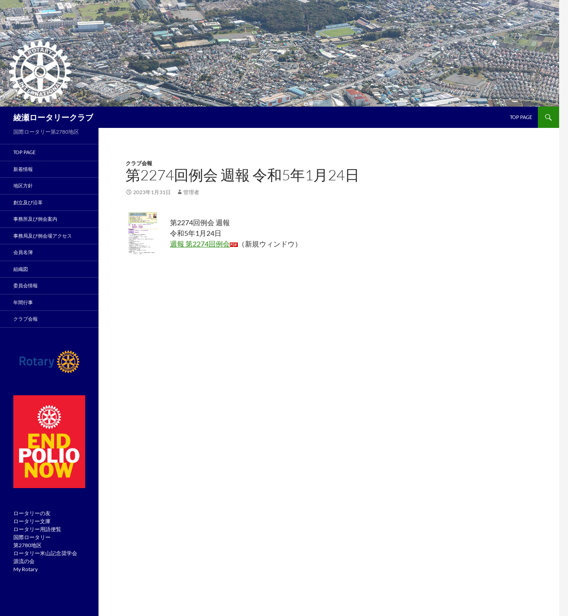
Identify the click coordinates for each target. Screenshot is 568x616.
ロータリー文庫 (32, 521)
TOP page (521, 117)
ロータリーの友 (32, 513)
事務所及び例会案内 (35, 219)
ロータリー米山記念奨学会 (45, 553)
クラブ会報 (139, 163)
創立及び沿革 (28, 202)
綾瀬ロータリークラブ (53, 117)
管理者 (191, 192)
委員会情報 (25, 285)
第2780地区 (27, 545)
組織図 (20, 269)
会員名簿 (23, 252)
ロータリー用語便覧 (37, 529)
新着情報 (23, 169)
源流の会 (24, 561)
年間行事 (23, 302)
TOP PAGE (24, 152)
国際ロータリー (32, 537)
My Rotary (25, 569)
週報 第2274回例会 (200, 243)
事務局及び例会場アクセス (42, 235)
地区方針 (23, 185)
